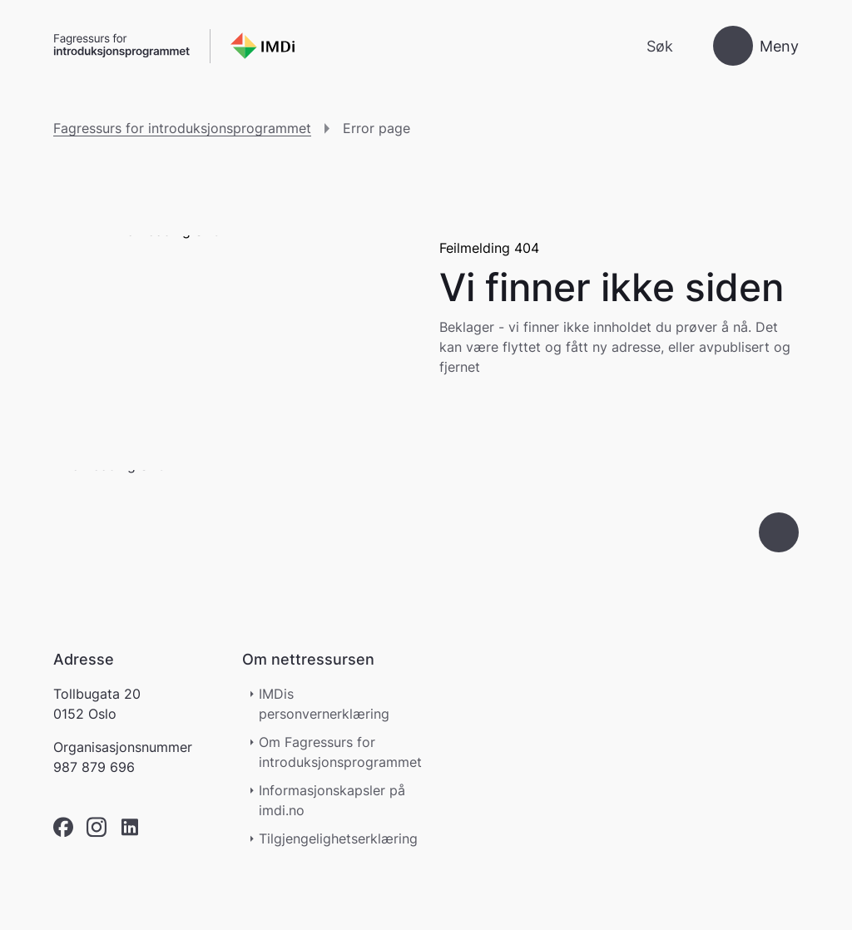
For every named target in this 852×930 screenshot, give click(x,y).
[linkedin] (130, 827)
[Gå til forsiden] (174, 46)
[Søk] (645, 46)
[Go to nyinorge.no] (178, 532)
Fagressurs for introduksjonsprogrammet (182, 128)
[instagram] (96, 827)
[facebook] (63, 827)
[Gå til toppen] (779, 532)
